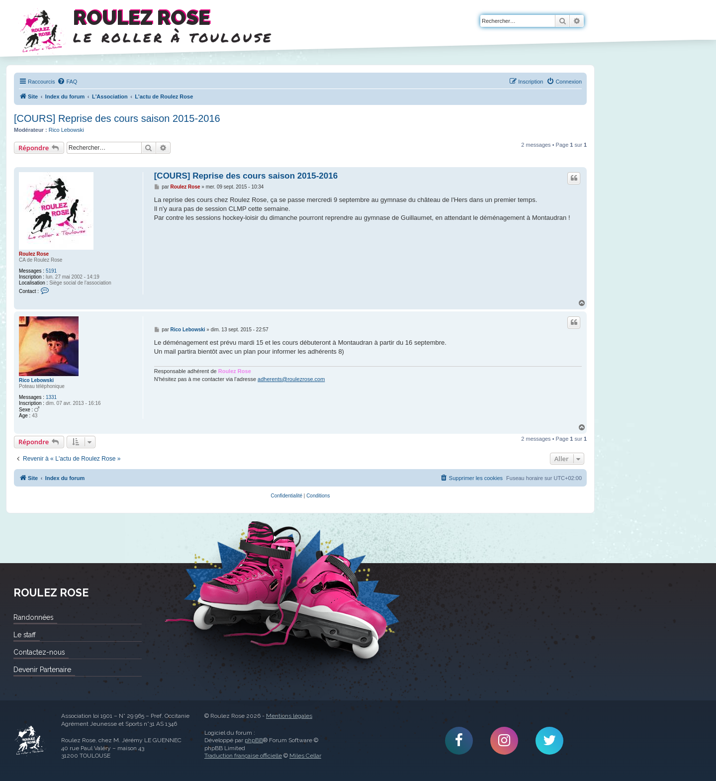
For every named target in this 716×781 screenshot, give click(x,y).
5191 (51, 271)
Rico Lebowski (66, 130)
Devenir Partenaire (42, 670)
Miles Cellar (305, 755)
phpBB (254, 740)
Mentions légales (289, 715)
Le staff (24, 635)
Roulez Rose (34, 254)
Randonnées (33, 617)
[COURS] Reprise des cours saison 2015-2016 (117, 118)
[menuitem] (67, 82)
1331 (51, 397)
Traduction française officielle (243, 755)
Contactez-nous (39, 652)
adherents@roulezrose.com (291, 379)
